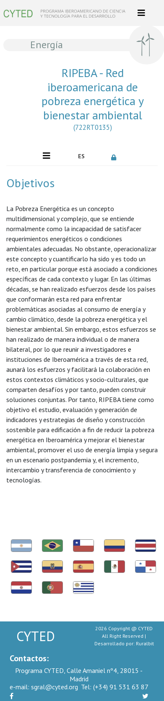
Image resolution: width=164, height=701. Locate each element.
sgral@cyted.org (44, 687)
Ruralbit (145, 643)
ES (81, 156)
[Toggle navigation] (141, 13)
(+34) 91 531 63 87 (114, 687)
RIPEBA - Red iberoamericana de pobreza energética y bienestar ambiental (93, 101)
